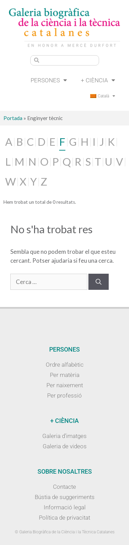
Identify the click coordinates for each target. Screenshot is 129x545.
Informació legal (65, 507)
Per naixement (64, 385)
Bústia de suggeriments (65, 497)
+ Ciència (98, 80)
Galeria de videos (65, 446)
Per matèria (64, 374)
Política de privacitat (64, 517)
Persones (49, 80)
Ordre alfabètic (65, 364)
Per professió (64, 395)
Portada (12, 118)
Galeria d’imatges (64, 436)
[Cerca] (98, 282)
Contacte (64, 486)
